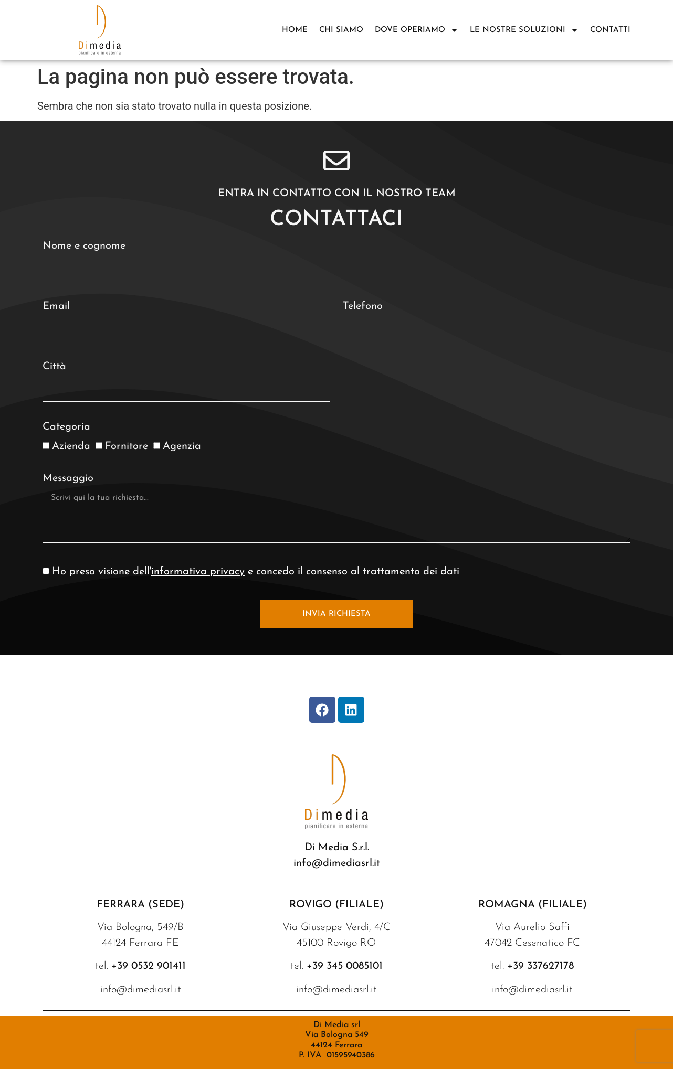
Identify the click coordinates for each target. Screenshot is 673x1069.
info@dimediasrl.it (336, 863)
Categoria (66, 427)
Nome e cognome (84, 246)
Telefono (363, 306)
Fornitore (126, 446)
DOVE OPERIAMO (416, 30)
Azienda (71, 446)
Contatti (610, 30)
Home (295, 30)
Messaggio (68, 478)
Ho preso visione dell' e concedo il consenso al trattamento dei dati (255, 571)
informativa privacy (198, 571)
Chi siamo (341, 30)
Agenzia (182, 446)
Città (54, 366)
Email (56, 306)
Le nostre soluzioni (524, 30)
